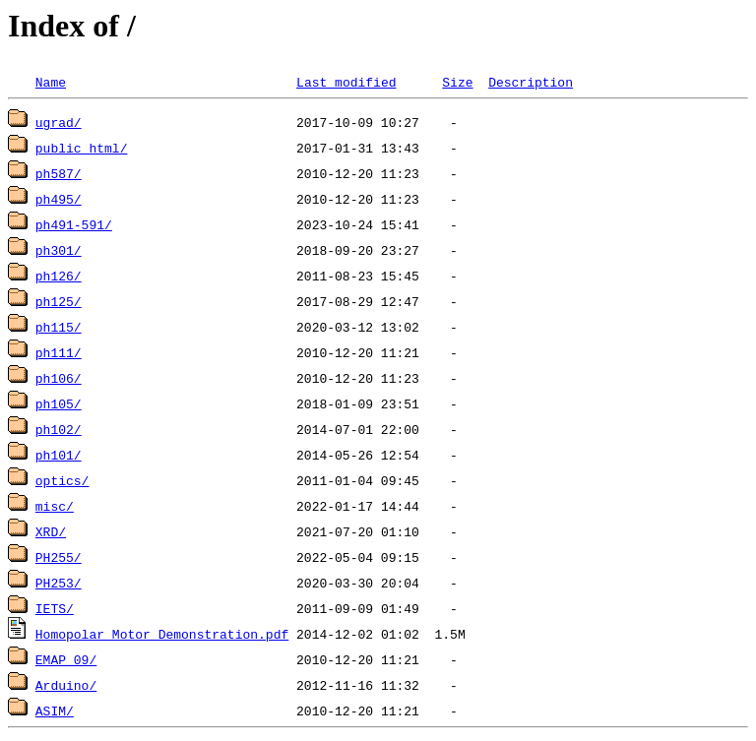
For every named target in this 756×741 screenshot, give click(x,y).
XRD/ (50, 531)
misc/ (54, 506)
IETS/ (54, 608)
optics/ (62, 480)
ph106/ (58, 378)
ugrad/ (58, 122)
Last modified (346, 82)
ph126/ (58, 275)
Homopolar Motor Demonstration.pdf (161, 634)
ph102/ (58, 429)
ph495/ (58, 199)
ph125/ (58, 301)
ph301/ (58, 250)
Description (530, 82)
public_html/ (81, 147)
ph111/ (58, 352)
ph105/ (58, 403)
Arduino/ (65, 685)
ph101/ (58, 454)
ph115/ (58, 327)
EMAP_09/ (65, 659)
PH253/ (58, 582)
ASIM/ (54, 710)
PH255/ (58, 557)
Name (50, 82)
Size (457, 82)
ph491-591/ (73, 224)
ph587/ (58, 173)
